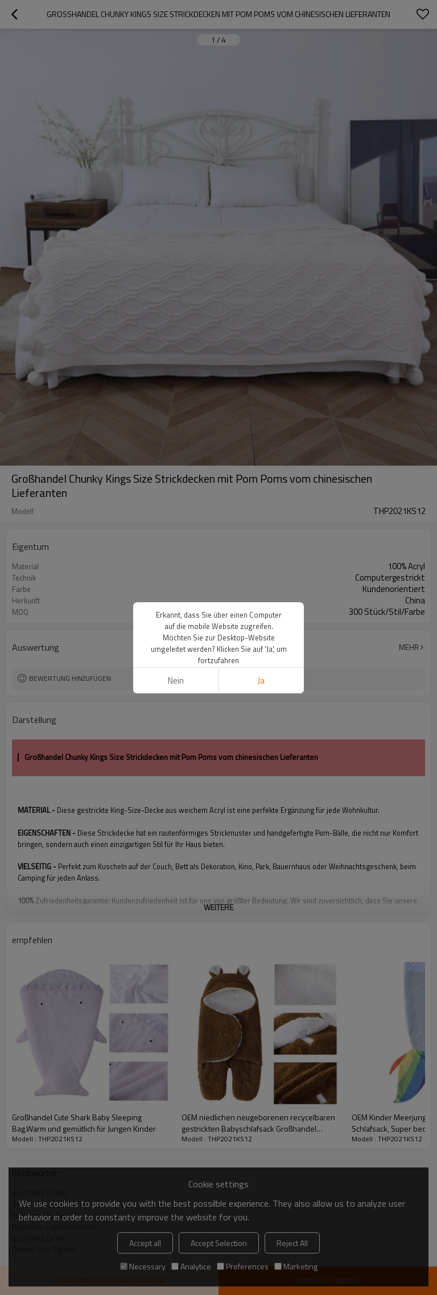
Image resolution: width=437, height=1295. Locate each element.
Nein (176, 680)
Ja (261, 680)
